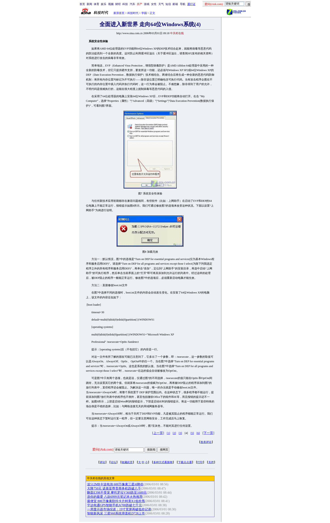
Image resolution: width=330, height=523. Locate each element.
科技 (125, 4)
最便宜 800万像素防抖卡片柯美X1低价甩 (116, 501)
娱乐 (103, 4)
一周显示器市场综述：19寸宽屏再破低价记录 (119, 509)
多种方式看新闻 (163, 462)
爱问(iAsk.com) (102, 449)
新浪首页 (118, 13)
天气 (161, 4)
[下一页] (208, 433)
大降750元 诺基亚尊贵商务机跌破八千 (114, 488)
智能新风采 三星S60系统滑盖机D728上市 (116, 513)
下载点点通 (185, 462)
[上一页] (158, 433)
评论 (102, 462)
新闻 (89, 4)
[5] (192, 433)
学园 (144, 13)
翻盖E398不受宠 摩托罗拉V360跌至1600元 (117, 492)
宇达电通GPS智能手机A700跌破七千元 (114, 505)
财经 (118, 4)
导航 (182, 4)
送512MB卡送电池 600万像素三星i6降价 (115, 484)
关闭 (211, 462)
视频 (111, 4)
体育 (96, 4)
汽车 (132, 4)
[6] (198, 433)
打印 (200, 462)
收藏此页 (127, 462)
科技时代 (132, 13)
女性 (154, 4)
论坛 (113, 462)
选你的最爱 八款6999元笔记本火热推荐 (115, 496)
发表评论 (206, 442)
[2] (174, 433)
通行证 (191, 4)
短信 (168, 4)
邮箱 (175, 4)
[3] (180, 433)
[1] (168, 433)
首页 (82, 4)
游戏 (146, 4)
